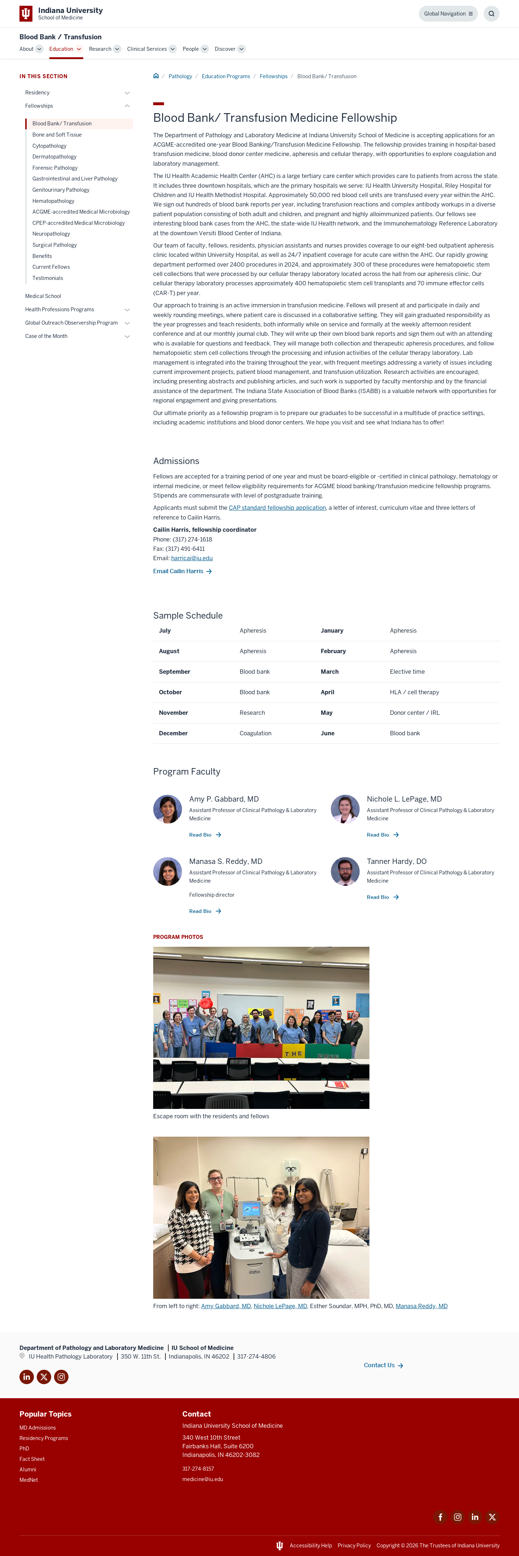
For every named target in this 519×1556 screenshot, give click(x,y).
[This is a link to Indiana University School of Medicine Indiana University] (61, 14)
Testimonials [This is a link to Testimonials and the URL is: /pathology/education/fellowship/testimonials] (47, 278)
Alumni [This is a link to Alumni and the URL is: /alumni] (27, 1469)
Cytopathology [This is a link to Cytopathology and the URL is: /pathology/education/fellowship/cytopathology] (49, 146)
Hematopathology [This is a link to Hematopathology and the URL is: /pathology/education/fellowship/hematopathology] (53, 201)
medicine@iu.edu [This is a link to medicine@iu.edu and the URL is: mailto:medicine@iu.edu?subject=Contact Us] (202, 1479)
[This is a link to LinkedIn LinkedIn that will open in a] (475, 1522)
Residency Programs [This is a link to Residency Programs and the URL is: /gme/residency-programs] (43, 1438)
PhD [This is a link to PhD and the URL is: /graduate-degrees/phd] (24, 1448)
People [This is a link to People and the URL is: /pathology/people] (191, 49)
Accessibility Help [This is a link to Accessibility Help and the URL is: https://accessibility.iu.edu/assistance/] (311, 1545)
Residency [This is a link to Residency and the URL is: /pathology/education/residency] (37, 92)
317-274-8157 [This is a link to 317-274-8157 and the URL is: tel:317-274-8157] (198, 1469)
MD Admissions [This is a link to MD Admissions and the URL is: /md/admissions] (37, 1428)
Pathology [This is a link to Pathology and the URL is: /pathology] (180, 76)
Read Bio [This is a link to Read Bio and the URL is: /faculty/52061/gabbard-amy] (201, 834)
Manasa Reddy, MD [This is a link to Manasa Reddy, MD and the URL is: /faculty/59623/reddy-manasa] (422, 1306)
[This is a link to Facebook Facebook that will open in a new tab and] (440, 1522)
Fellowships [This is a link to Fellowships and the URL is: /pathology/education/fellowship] (274, 76)
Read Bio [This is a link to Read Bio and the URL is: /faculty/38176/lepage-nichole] (378, 834)
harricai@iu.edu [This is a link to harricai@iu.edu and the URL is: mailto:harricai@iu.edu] (192, 558)
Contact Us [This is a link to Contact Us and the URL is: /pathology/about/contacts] (379, 1365)
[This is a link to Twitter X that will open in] (44, 1378)
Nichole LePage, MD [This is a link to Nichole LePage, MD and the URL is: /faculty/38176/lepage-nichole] (280, 1306)
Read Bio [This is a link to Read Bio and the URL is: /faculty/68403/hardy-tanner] (378, 897)
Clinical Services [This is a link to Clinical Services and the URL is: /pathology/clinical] (147, 49)
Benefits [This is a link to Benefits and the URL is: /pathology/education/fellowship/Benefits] (42, 256)
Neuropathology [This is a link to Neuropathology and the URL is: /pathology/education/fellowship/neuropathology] (51, 234)
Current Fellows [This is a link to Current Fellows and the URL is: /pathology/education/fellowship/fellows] (51, 267)
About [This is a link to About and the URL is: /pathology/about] (26, 49)
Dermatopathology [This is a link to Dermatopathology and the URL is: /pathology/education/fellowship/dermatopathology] (54, 156)
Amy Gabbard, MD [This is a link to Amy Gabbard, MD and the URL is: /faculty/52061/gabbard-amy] (226, 1306)
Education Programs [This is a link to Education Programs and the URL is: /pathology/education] (226, 76)
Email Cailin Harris (178, 571)
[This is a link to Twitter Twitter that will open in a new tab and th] (492, 1522)
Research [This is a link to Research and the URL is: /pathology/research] (100, 49)
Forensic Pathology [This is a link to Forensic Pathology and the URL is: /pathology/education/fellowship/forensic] (54, 168)
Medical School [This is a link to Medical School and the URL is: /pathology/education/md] (43, 296)
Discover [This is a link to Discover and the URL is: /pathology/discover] (225, 49)
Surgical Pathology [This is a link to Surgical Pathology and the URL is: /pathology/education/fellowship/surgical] (54, 245)
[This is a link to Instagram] (61, 1378)
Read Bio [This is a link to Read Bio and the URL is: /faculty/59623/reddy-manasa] (201, 911)
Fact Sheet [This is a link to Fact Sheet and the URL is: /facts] (32, 1459)
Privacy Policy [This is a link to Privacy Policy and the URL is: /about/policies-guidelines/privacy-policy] (354, 1545)
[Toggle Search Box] (492, 14)
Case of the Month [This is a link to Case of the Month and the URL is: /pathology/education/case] (46, 336)
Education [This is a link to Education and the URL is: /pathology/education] (61, 49)
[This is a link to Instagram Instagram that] (458, 1522)
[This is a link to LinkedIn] (26, 1378)
